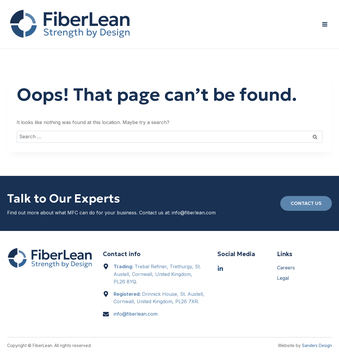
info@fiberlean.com (194, 213)
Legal (283, 278)
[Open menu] (324, 24)
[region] (169, 345)
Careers (286, 268)
